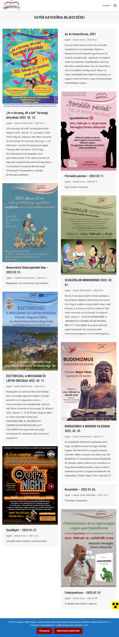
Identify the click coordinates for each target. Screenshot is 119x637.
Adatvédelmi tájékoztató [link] (68, 631)
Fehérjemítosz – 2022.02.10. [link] (83, 593)
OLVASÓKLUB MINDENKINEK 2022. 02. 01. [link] (88, 282)
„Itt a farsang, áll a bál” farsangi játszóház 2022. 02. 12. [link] (27, 115)
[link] (115, 605)
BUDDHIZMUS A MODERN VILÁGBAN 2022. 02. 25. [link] (87, 428)
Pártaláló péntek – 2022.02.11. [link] (84, 176)
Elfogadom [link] (44, 631)
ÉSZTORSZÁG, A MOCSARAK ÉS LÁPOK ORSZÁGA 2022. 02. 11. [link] (26, 378)
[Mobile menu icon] (115, 5)
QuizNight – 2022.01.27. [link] (21, 530)
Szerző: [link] (23, 123)
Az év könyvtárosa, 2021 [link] (80, 34)
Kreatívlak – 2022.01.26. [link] (80, 489)
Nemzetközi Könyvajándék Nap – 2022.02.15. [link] (27, 270)
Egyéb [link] (9, 123)
